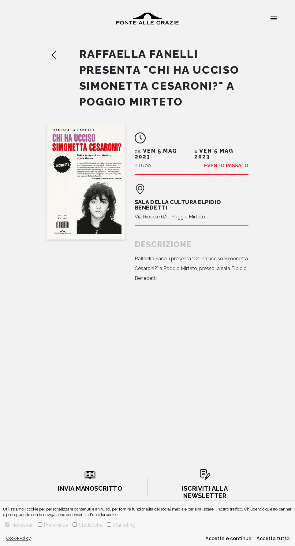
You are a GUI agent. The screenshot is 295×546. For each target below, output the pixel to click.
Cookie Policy (18, 538)
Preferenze (53, 525)
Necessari (19, 525)
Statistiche (88, 525)
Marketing (121, 525)
